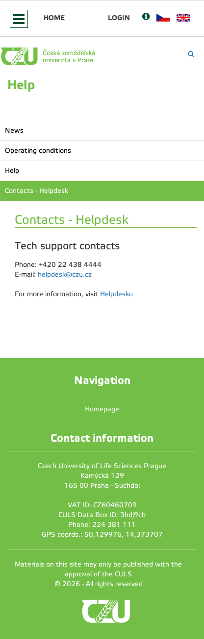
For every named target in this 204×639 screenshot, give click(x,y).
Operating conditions (38, 150)
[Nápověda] (146, 17)
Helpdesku (116, 294)
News (14, 130)
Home (54, 18)
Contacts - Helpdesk (36, 190)
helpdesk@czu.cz (65, 274)
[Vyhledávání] (191, 54)
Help (12, 170)
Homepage (102, 409)
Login (119, 18)
